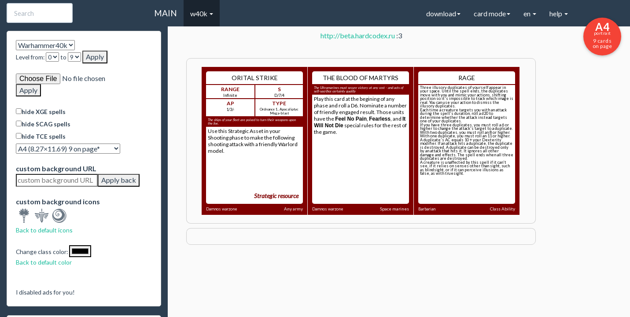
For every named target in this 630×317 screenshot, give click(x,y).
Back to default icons (44, 230)
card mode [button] (492, 13)
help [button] (558, 13)
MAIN (165, 13)
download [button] (443, 13)
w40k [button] (201, 13)
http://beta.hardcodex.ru (358, 35)
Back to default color (44, 262)
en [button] (529, 13)
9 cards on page (602, 34)
